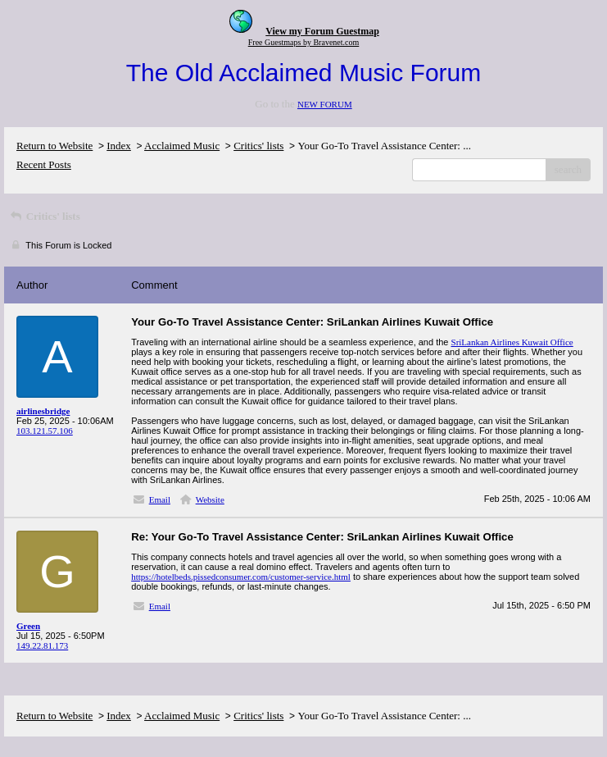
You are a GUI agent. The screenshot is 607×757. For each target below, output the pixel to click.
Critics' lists (258, 145)
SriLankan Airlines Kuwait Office (512, 342)
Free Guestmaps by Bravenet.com (304, 42)
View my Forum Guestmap (322, 31)
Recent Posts (43, 164)
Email (159, 499)
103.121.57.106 (44, 431)
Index (118, 145)
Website (210, 499)
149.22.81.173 (42, 645)
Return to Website (54, 145)
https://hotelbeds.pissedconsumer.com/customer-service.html (241, 576)
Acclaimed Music (182, 145)
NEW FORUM (324, 104)
